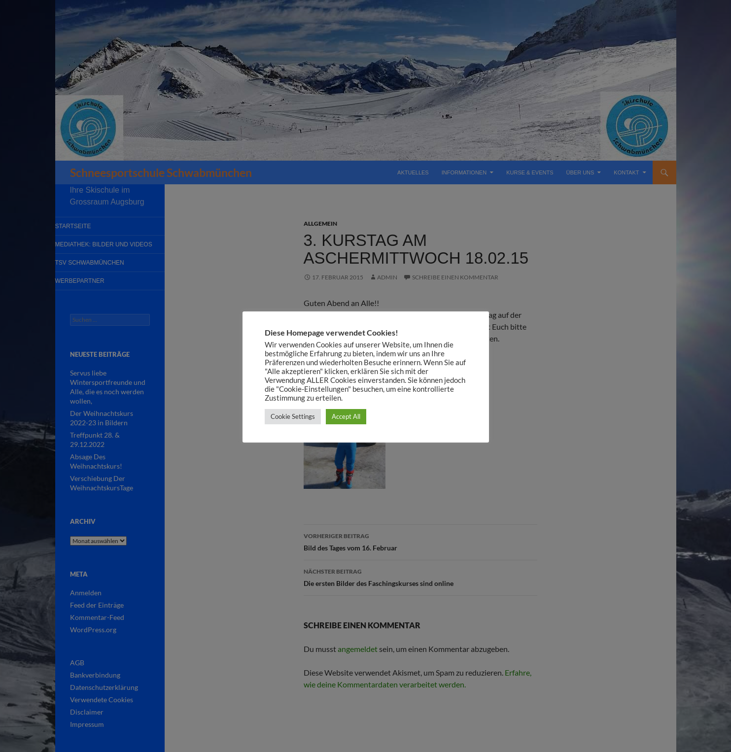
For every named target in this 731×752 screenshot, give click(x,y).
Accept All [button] (346, 416)
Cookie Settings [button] (293, 416)
